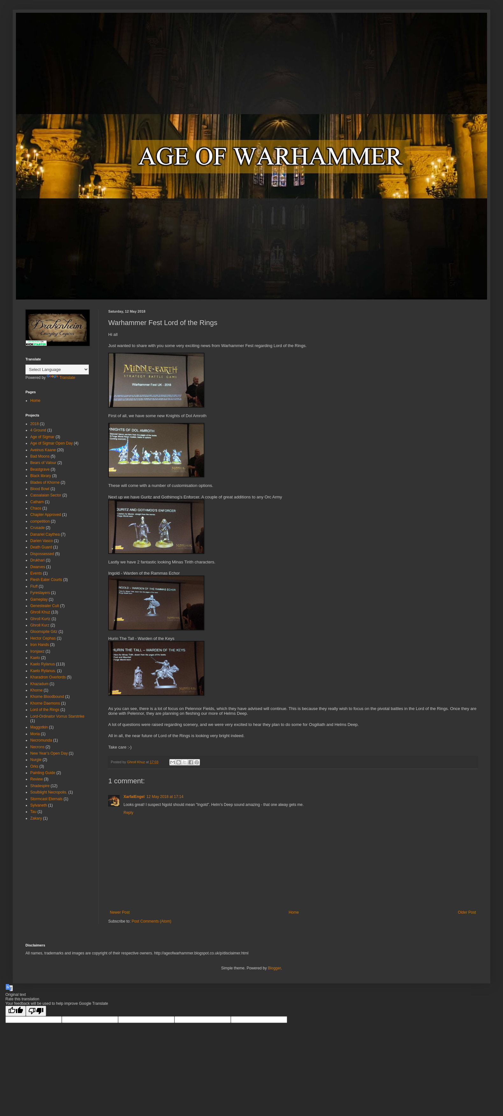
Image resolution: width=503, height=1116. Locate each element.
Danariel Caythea (45, 534)
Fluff (34, 586)
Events (36, 573)
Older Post (467, 912)
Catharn (37, 502)
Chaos (35, 508)
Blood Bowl (39, 489)
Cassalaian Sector (45, 495)
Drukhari (37, 560)
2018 (34, 424)
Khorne (36, 690)
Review (36, 779)
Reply (128, 812)
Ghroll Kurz (39, 625)
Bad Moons (40, 456)
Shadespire (40, 786)
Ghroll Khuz (40, 612)
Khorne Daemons (45, 703)
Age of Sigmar (42, 437)
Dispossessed (42, 554)
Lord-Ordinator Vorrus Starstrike (57, 716)
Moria (35, 734)
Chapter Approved (45, 514)
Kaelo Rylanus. (43, 671)
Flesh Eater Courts (46, 579)
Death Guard (41, 547)
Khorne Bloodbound (47, 696)
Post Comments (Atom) (151, 921)
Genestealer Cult (44, 606)
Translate (61, 377)
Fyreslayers (40, 593)
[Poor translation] (36, 1011)
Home (294, 912)
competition (40, 521)
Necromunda (41, 740)
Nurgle (35, 759)
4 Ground (38, 430)
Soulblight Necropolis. (48, 792)
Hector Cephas (43, 638)
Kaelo (35, 658)
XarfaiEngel (134, 796)
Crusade (37, 527)
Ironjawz (37, 651)
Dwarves (37, 567)
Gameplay (39, 599)
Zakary (36, 818)
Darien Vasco (41, 541)
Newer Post (120, 912)
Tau (33, 811)
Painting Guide (42, 773)
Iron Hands (39, 644)
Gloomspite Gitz (43, 631)
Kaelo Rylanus (42, 664)
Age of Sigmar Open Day (51, 443)
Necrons (37, 747)
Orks (34, 766)
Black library (40, 476)
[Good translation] (15, 1011)
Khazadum (39, 684)
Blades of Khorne (45, 482)
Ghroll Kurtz (40, 619)
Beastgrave (40, 469)
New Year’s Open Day (49, 753)
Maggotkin (39, 727)
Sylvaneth (38, 805)
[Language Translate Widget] (57, 369)
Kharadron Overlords (48, 677)
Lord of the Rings (44, 709)
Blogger (274, 968)
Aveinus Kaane (43, 450)
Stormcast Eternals (46, 799)
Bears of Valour (43, 462)
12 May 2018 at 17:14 (164, 796)
